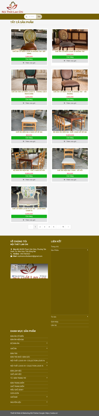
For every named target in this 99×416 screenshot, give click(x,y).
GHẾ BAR (13, 397)
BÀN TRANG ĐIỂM (17, 383)
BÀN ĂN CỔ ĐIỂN (17, 336)
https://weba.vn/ (51, 413)
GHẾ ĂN (13, 349)
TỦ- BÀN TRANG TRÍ (18, 378)
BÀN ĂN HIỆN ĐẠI (17, 340)
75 (63, 227)
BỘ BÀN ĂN (14, 343)
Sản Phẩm (55, 250)
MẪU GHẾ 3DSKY (16, 390)
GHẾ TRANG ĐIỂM (17, 386)
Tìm (39, 16)
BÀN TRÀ (13, 353)
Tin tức (53, 317)
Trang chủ (54, 246)
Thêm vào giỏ (29, 63)
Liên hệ (53, 325)
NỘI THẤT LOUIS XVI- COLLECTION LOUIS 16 (27, 361)
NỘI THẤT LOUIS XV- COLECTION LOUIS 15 (26, 366)
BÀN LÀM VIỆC (16, 371)
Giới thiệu (54, 322)
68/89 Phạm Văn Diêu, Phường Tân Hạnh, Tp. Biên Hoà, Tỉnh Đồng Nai (28, 250)
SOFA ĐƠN (14, 393)
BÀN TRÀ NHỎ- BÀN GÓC (20, 357)
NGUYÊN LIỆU (15, 402)
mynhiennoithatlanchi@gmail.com (29, 256)
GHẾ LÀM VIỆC (16, 374)
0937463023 (25, 254)
